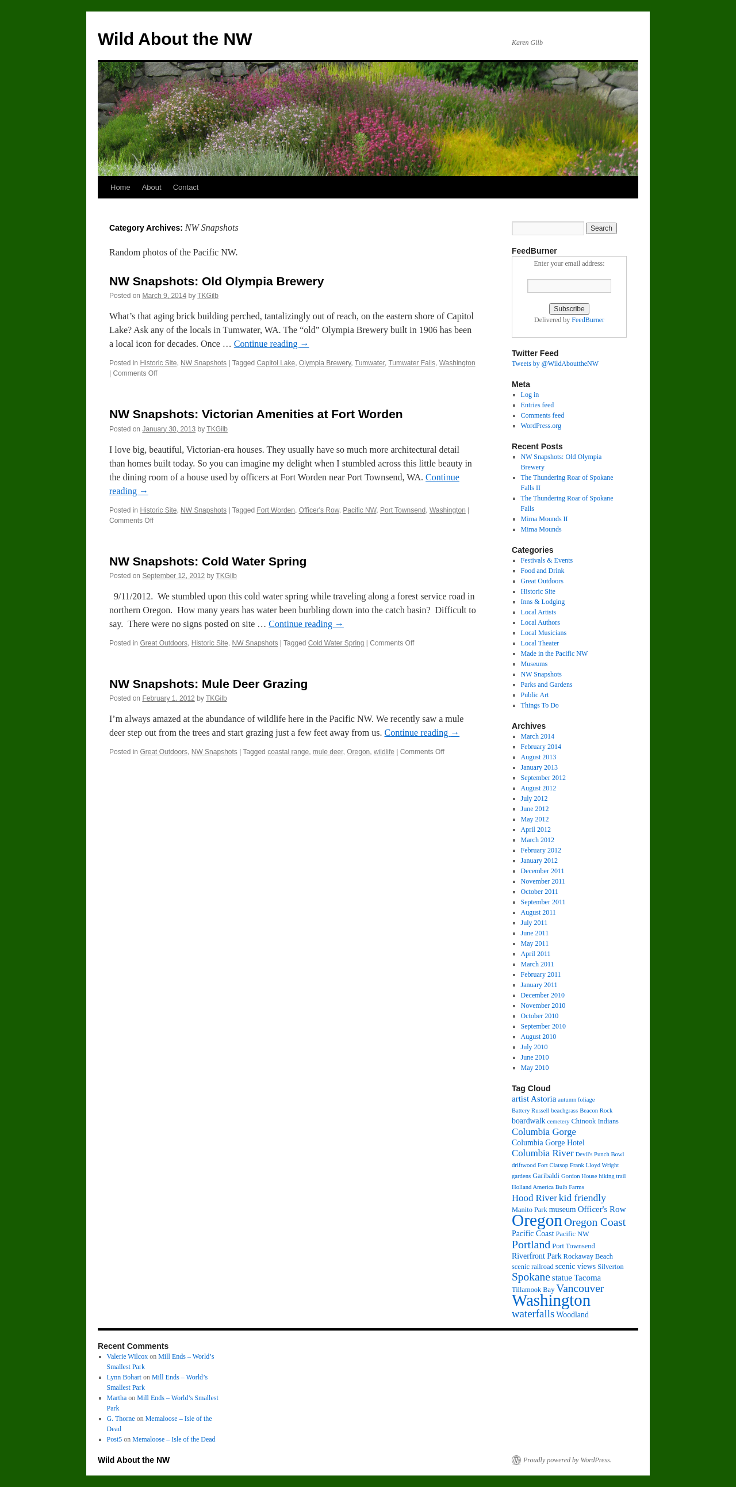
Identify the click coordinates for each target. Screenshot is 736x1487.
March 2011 (537, 964)
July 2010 (534, 1047)
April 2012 (536, 829)
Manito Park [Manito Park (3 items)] (529, 1210)
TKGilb (207, 296)
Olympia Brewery (325, 363)
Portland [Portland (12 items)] (531, 1244)
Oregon (358, 752)
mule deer (328, 752)
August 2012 (539, 788)
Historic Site (158, 363)
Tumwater (370, 363)
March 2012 (537, 840)
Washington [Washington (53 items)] (551, 1300)
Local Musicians (544, 633)
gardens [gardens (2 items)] (521, 1176)
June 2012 (535, 809)
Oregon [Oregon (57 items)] (537, 1220)
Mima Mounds (541, 529)
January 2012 (539, 861)
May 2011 (535, 943)
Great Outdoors (163, 643)
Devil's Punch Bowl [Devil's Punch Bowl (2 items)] (600, 1154)
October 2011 (539, 892)
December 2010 (543, 995)
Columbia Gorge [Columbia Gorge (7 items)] (544, 1131)
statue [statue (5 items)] (562, 1277)
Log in (530, 395)
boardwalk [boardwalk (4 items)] (529, 1121)
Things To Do (540, 705)
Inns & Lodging (543, 602)
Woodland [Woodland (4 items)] (572, 1314)
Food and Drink (543, 571)
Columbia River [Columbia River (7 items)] (543, 1153)
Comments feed (543, 415)
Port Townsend (402, 510)
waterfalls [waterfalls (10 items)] (533, 1314)
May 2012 (535, 819)
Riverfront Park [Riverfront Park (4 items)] (537, 1256)
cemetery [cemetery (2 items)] (558, 1121)
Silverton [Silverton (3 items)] (610, 1267)
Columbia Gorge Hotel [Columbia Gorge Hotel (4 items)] (548, 1142)
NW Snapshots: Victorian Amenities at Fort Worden (256, 414)
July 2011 (534, 923)
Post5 (114, 1439)
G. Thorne (121, 1419)
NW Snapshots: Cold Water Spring (207, 561)
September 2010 (543, 1026)
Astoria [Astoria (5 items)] (543, 1098)
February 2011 (541, 974)
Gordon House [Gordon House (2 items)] (579, 1176)
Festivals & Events (547, 560)
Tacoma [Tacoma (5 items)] (587, 1277)
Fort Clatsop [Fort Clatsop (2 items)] (553, 1165)
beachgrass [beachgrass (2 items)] (564, 1110)
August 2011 (538, 912)
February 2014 (541, 747)
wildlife (384, 752)
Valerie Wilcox (127, 1356)
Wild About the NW (175, 38)
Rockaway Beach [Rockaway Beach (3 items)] (588, 1256)
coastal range (288, 752)
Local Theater (540, 643)
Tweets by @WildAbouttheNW (555, 364)
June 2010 (535, 1057)
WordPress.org (541, 426)
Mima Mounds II (544, 519)
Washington (457, 363)
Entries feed (537, 405)
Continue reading (271, 344)
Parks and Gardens (547, 685)
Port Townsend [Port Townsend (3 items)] (573, 1246)
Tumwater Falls (411, 363)
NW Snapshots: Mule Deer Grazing (208, 683)
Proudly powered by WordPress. (567, 1460)
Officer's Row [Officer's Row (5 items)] (602, 1209)
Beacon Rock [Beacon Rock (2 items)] (596, 1110)
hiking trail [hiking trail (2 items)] (612, 1176)
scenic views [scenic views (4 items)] (575, 1266)
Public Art (535, 695)
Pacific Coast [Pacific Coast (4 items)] (533, 1233)
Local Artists (539, 612)
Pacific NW (359, 510)
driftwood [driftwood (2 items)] (524, 1165)
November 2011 (543, 881)
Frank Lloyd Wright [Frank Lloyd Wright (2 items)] (594, 1165)
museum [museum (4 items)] (562, 1209)
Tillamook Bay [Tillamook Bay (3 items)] (533, 1290)
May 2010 (535, 1068)
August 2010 (539, 1037)
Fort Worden (275, 510)
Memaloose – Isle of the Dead (173, 1439)
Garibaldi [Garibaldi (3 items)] (545, 1176)
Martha (117, 1398)
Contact (186, 187)
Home (120, 187)
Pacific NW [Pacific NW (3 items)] (572, 1234)
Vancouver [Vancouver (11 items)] (580, 1288)
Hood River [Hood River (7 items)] (534, 1197)
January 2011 (539, 985)
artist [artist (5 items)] (520, 1098)
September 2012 (543, 778)
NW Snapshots (204, 363)
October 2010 (540, 1016)
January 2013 (539, 767)
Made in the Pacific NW (554, 653)
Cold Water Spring (336, 643)
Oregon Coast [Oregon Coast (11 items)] (595, 1222)
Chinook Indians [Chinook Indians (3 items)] (595, 1121)
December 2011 (543, 871)
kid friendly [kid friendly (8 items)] (582, 1197)
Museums (534, 664)
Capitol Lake (275, 363)
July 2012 (534, 798)
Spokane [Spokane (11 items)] (531, 1277)
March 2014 (537, 736)
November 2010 (543, 1005)
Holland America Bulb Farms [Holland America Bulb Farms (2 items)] (548, 1187)
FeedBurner (588, 320)
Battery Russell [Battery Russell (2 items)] (530, 1110)
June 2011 (535, 933)
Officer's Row (319, 510)
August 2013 (539, 757)
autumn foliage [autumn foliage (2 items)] (576, 1099)
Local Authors (540, 622)
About (152, 187)
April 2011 (536, 954)
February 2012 (541, 850)
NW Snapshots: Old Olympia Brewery (216, 281)
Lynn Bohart (124, 1377)
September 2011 (543, 902)
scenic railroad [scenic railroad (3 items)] (533, 1267)
